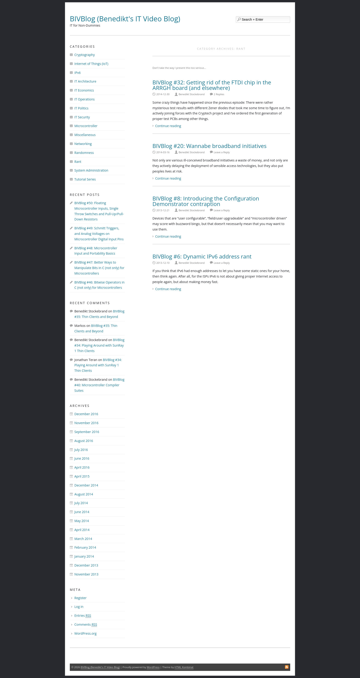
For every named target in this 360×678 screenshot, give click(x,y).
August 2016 (83, 441)
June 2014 (81, 512)
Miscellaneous (85, 135)
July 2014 (81, 503)
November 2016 (86, 423)
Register (80, 598)
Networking (83, 144)
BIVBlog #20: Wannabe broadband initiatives (209, 146)
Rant (77, 161)
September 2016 (86, 432)
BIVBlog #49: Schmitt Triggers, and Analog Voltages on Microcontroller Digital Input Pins (99, 233)
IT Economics (84, 90)
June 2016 (81, 458)
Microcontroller (85, 126)
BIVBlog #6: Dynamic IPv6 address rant (202, 256)
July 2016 (81, 449)
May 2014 (81, 521)
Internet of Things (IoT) (91, 63)
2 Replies (219, 94)
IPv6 (77, 72)
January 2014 (84, 556)
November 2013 (86, 574)
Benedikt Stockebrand (192, 94)
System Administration (91, 170)
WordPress (153, 667)
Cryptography (84, 55)
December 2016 (86, 414)
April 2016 (82, 467)
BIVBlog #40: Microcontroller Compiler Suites (99, 385)
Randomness (84, 152)
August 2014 (83, 494)
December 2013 (86, 565)
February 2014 (85, 547)
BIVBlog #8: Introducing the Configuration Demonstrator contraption (205, 201)
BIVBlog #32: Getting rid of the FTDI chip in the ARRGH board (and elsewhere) (211, 85)
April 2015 (82, 476)
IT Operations (84, 99)
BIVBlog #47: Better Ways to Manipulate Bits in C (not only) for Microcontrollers (99, 267)
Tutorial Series (85, 179)
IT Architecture (85, 81)
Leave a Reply (222, 152)
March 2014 (83, 538)
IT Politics (81, 108)
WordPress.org (85, 633)
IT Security (82, 117)
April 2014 (82, 530)
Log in (78, 606)
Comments (85, 624)
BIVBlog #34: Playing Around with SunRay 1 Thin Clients (99, 345)
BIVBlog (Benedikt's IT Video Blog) (125, 18)
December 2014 (86, 485)
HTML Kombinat (183, 667)
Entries (82, 615)
